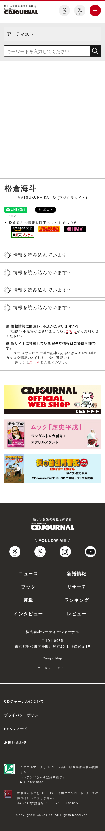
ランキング (76, 599)
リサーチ (77, 586)
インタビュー (28, 613)
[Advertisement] (52, 121)
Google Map (52, 658)
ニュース (28, 573)
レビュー (77, 613)
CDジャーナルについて (24, 701)
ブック (28, 586)
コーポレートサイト (52, 668)
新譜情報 (77, 573)
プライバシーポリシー (23, 714)
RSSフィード (16, 728)
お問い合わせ (15, 742)
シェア (12, 215)
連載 (28, 599)
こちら (71, 330)
